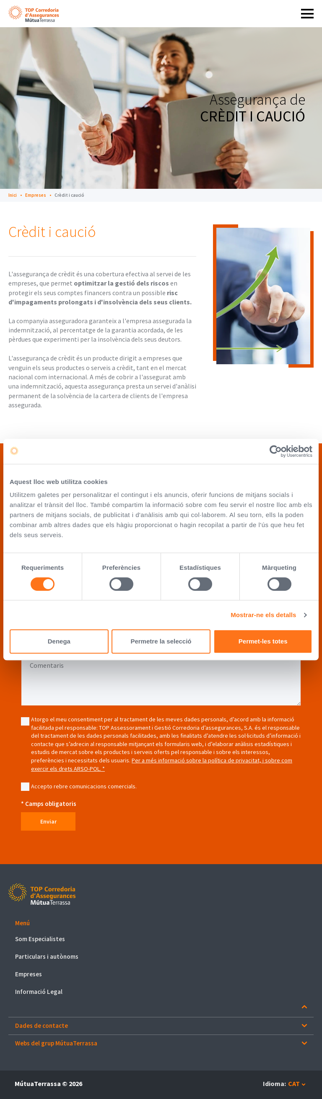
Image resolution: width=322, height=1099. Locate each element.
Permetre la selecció (160, 641)
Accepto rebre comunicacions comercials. (84, 786)
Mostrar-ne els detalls (263, 614)
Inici (12, 195)
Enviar (50, 821)
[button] (161, 923)
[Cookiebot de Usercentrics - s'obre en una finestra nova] (275, 451)
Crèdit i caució (69, 195)
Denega (59, 641)
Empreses (35, 195)
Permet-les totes (263, 641)
